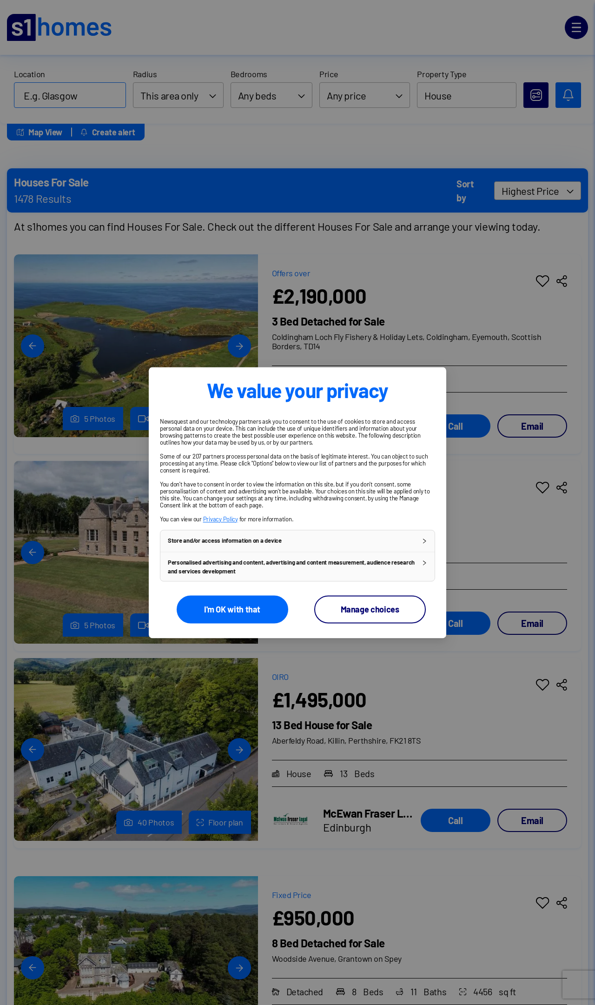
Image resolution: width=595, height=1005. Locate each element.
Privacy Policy (220, 519)
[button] (297, 541)
